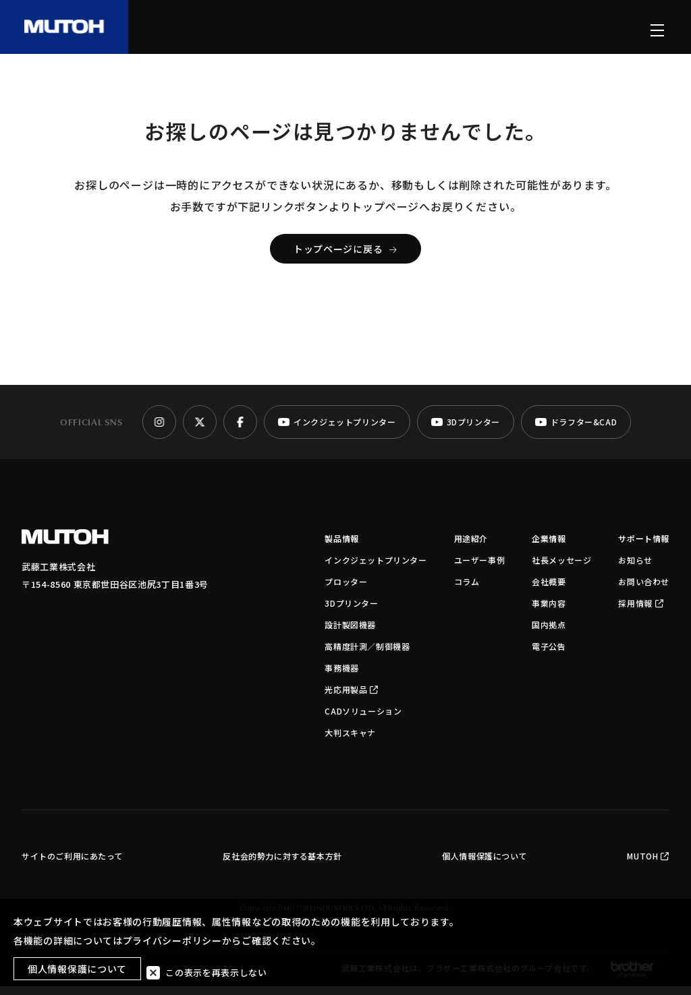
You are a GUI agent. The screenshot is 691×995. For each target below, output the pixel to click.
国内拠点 (548, 633)
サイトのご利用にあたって (72, 864)
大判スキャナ (350, 741)
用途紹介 (471, 547)
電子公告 (548, 655)
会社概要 (548, 590)
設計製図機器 (350, 633)
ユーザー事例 (479, 568)
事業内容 (548, 611)
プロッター (346, 590)
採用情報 (640, 611)
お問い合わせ (643, 590)
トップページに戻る (345, 257)
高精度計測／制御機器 (367, 655)
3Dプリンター (351, 611)
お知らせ (635, 568)
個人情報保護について (484, 864)
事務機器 (341, 676)
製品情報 (341, 547)
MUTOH (648, 864)
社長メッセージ (561, 568)
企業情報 (548, 547)
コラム (467, 590)
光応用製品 (352, 698)
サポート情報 (643, 547)
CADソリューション (363, 719)
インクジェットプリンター (375, 568)
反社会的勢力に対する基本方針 (282, 864)
